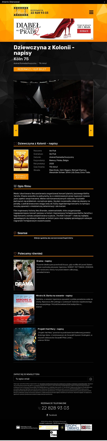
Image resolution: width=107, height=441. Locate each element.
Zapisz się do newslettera (27, 374)
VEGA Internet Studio (60, 423)
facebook (52, 415)
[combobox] (53, 2)
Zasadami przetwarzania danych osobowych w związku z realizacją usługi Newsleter (63, 384)
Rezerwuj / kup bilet (32, 69)
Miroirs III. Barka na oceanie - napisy (54, 295)
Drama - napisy (44, 261)
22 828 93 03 (39, 12)
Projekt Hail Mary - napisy (51, 329)
